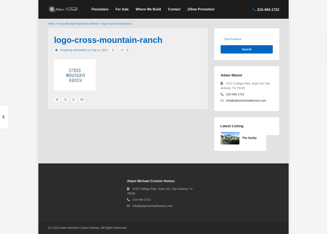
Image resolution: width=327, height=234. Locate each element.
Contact (174, 9)
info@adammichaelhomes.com (246, 100)
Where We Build (148, 9)
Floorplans (99, 9)
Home (51, 23)
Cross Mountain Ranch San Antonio (78, 23)
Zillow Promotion (201, 9)
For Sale (122, 9)
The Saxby (249, 137)
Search (247, 49)
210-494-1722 (268, 9)
